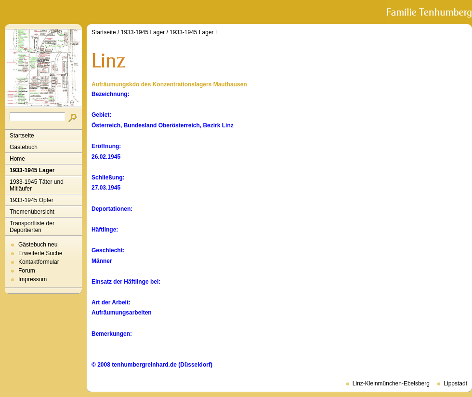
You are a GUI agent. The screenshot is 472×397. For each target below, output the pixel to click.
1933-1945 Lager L (194, 32)
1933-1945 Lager (32, 170)
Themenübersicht (32, 211)
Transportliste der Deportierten (32, 226)
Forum (26, 270)
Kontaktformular (38, 262)
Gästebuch (24, 147)
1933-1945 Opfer (31, 200)
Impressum (32, 279)
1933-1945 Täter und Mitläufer (37, 185)
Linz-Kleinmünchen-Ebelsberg (391, 383)
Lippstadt (455, 383)
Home (17, 158)
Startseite (22, 135)
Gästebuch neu (37, 244)
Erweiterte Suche (40, 253)
